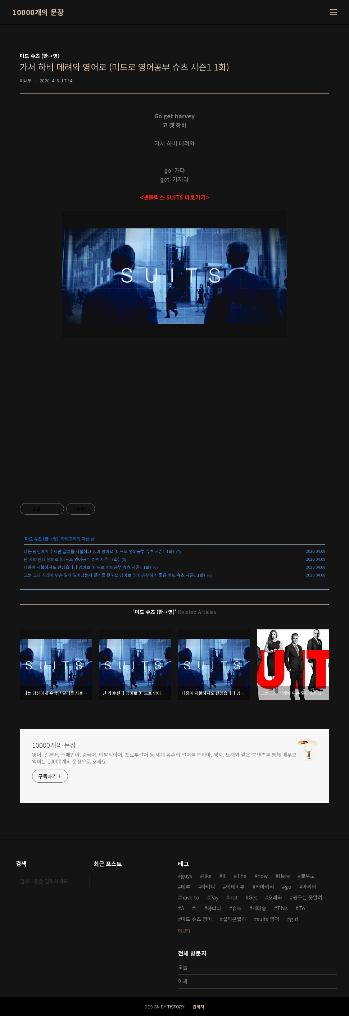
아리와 (309, 886)
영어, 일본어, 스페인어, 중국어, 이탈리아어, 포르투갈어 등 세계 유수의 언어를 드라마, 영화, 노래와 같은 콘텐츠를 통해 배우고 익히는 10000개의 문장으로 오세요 (164, 758)
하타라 (214, 908)
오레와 (275, 897)
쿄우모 (308, 875)
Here (284, 875)
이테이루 (235, 886)
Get (253, 897)
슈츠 (236, 908)
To (302, 908)
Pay (214, 897)
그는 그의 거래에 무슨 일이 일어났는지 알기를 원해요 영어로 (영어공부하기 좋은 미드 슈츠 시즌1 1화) (114, 575)
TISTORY (176, 1006)
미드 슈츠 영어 (196, 918)
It (224, 875)
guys (186, 875)
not (233, 897)
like (207, 875)
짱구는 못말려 (307, 897)
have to (190, 897)
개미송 (259, 908)
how (262, 875)
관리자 (198, 1006)
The (241, 875)
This (282, 908)
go (288, 886)
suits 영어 (268, 918)
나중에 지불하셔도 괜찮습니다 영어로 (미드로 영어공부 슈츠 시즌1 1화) (87, 567)
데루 (185, 886)
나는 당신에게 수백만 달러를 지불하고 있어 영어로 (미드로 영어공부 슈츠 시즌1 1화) (99, 551)
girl (294, 918)
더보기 (184, 931)
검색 (83, 881)
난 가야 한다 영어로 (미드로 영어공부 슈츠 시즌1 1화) (71, 559)
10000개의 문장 (38, 12)
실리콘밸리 (234, 918)
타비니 (208, 886)
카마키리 (264, 886)
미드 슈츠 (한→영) (42, 539)
